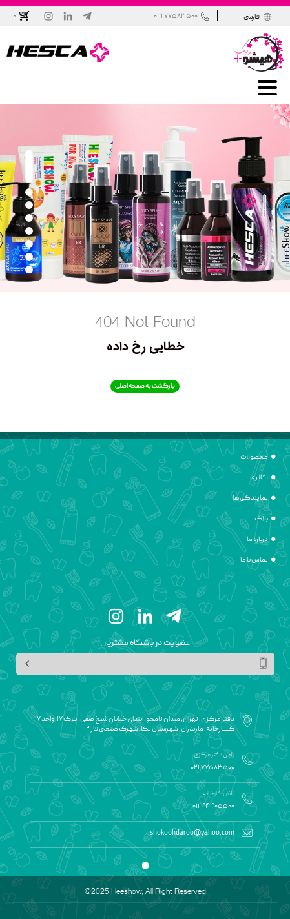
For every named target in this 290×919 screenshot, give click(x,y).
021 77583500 (176, 16)
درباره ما (257, 540)
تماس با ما (254, 560)
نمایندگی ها (250, 498)
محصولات (254, 457)
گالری (259, 478)
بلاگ (261, 519)
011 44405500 (213, 806)
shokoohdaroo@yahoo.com (192, 833)
